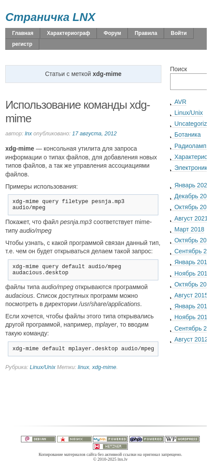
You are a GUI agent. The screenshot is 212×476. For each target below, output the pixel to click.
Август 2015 (191, 295)
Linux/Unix (42, 374)
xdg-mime (104, 374)
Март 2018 (189, 229)
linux (83, 374)
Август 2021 (191, 218)
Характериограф (68, 33)
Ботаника (187, 134)
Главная (23, 33)
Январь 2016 (192, 262)
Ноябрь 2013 (192, 317)
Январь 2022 (192, 185)
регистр (22, 44)
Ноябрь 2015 (192, 273)
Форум (112, 33)
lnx (28, 134)
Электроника (192, 167)
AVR (180, 101)
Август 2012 (191, 339)
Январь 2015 (192, 306)
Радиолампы (192, 145)
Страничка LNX (50, 17)
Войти (179, 33)
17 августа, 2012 (94, 134)
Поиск (178, 69)
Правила (146, 33)
